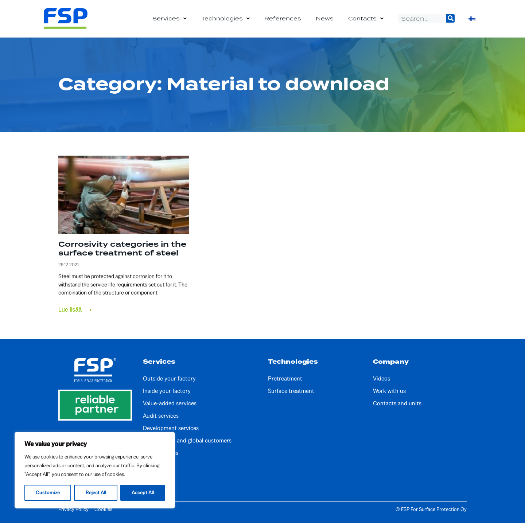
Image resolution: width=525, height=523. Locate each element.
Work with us (389, 391)
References (282, 18)
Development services (171, 428)
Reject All (95, 492)
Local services (160, 453)
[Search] (450, 18)
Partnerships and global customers (187, 440)
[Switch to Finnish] (472, 18)
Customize (48, 492)
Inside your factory (167, 391)
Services (169, 18)
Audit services (161, 415)
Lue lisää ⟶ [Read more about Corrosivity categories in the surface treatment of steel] (75, 310)
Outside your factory (169, 378)
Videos (381, 378)
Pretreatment (285, 378)
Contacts (366, 18)
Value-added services (170, 403)
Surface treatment (291, 391)
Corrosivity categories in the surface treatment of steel (122, 248)
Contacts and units (397, 403)
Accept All (142, 492)
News (325, 18)
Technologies (225, 18)
